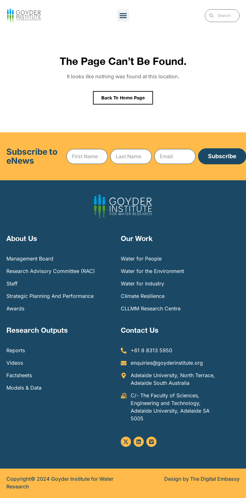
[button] (123, 16)
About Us (21, 238)
